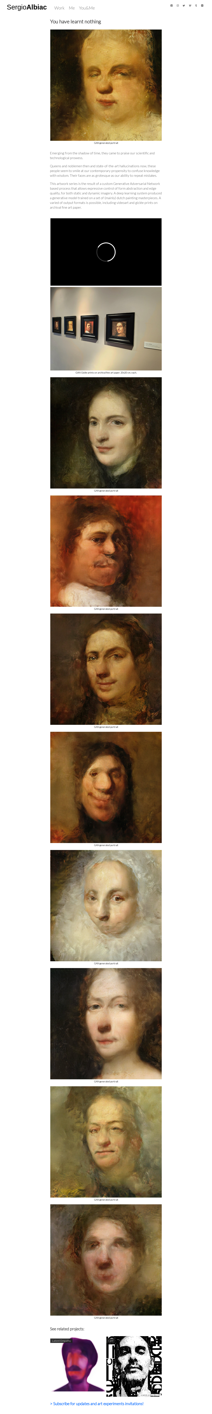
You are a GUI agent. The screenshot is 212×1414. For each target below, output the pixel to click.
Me (72, 7)
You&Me (87, 7)
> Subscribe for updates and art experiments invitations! (97, 1403)
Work (59, 7)
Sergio (27, 7)
